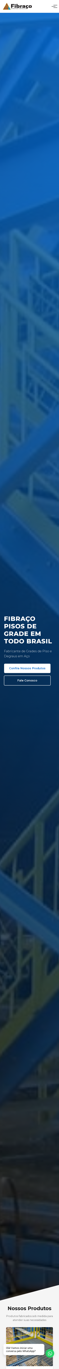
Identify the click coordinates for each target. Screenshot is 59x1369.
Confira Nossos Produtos (27, 668)
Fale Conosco (27, 680)
